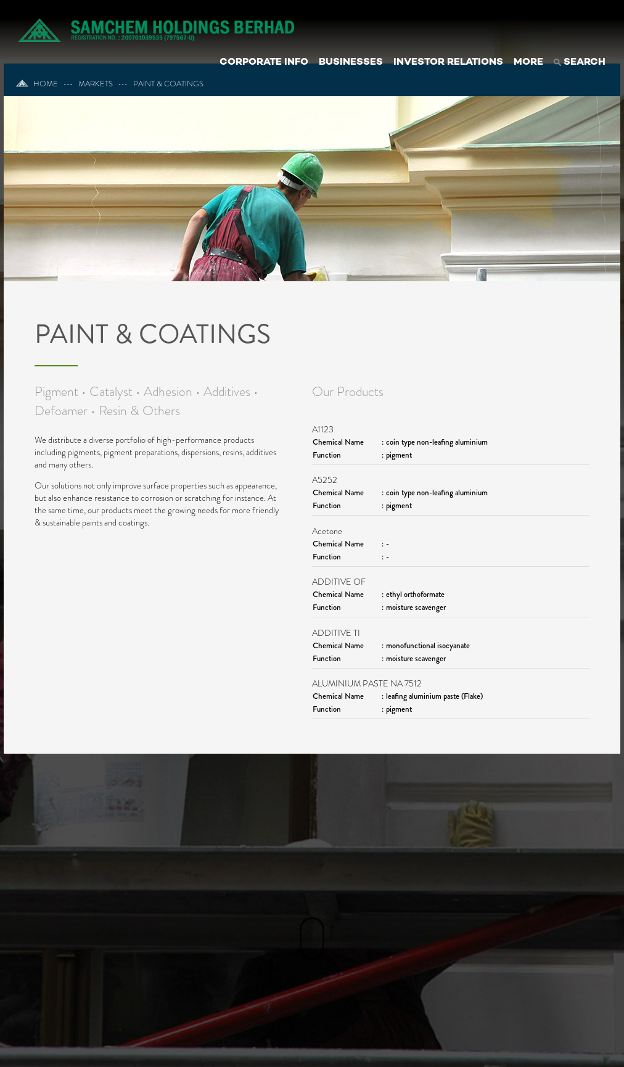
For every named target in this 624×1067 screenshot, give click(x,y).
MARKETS (95, 83)
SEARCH (580, 62)
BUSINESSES (351, 62)
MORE (528, 62)
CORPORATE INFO (264, 62)
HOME (37, 83)
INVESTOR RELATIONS (448, 62)
